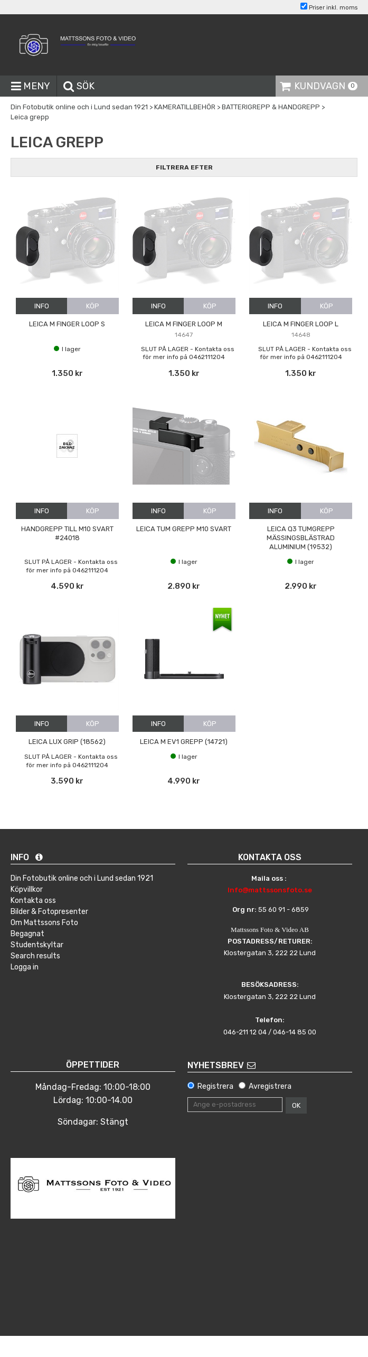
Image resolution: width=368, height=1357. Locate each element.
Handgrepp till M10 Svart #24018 (67, 533)
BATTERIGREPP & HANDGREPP (271, 107)
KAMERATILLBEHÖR (184, 107)
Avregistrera (270, 1086)
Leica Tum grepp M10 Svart (183, 529)
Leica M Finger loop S (67, 324)
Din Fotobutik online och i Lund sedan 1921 (79, 107)
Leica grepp (30, 117)
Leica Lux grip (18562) (67, 742)
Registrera (215, 1086)
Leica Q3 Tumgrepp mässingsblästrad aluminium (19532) (301, 538)
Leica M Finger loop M (183, 324)
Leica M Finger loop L (300, 324)
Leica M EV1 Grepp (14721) (184, 742)
